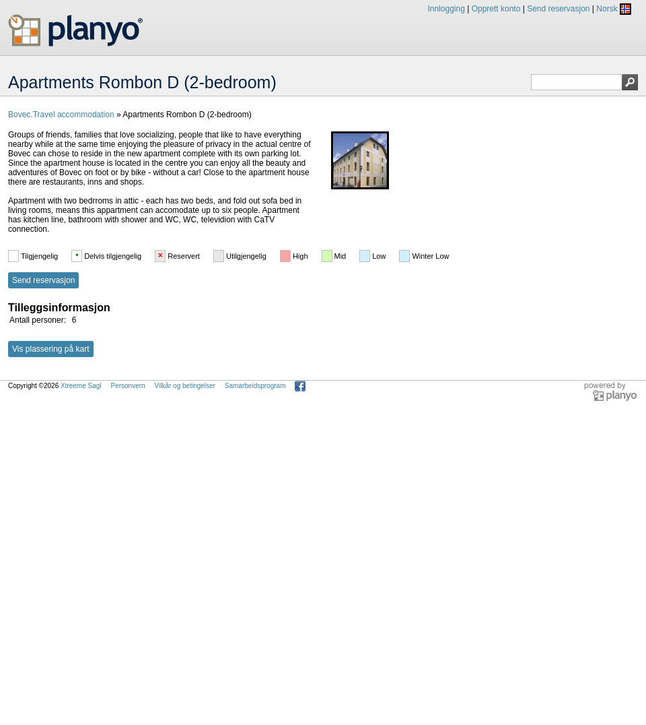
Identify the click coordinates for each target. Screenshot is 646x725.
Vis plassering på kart (50, 349)
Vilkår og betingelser (185, 385)
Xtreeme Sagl (81, 385)
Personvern (127, 385)
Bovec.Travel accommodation (61, 114)
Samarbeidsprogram (255, 385)
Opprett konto (496, 8)
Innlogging (445, 8)
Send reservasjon (558, 8)
